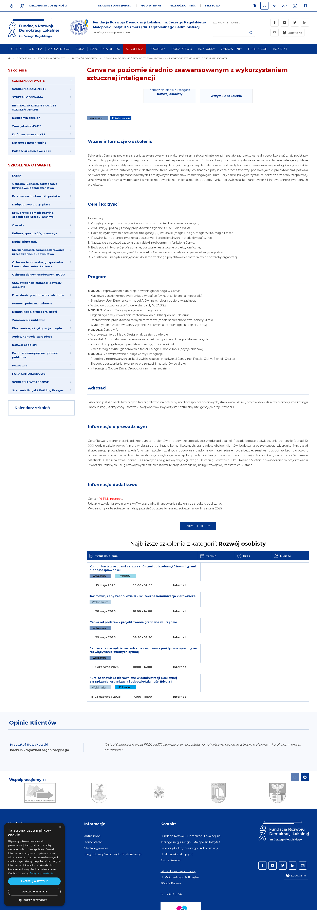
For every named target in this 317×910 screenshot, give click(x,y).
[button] (34, 900)
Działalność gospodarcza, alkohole (38, 295)
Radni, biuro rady (24, 241)
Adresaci (97, 388)
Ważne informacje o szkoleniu (120, 141)
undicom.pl (300, 905)
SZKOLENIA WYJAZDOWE (30, 382)
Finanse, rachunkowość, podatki (36, 196)
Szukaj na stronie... (226, 22)
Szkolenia (17, 70)
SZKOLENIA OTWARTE (30, 165)
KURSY (17, 175)
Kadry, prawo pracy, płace (31, 204)
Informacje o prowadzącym (117, 426)
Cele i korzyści (103, 204)
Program (97, 276)
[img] (137, 28)
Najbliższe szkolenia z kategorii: (198, 543)
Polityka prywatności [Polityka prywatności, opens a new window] (42, 873)
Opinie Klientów (32, 680)
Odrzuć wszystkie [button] (34, 891)
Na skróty (17, 782)
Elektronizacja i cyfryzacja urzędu (37, 328)
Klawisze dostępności (115, 5)
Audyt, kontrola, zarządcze (32, 336)
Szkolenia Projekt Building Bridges (38, 390)
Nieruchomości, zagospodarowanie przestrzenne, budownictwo (38, 252)
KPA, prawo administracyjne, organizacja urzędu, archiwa (33, 214)
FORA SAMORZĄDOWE (28, 373)
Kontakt (168, 782)
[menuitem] (17, 49)
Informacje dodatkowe (112, 484)
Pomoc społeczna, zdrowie (32, 303)
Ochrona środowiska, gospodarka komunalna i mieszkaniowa (37, 264)
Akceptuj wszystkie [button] (34, 881)
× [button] (60, 827)
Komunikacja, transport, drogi (34, 311)
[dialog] (34, 864)
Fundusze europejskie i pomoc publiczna (35, 355)
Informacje (94, 782)
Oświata (18, 225)
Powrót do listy (198, 525)
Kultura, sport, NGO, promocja (34, 233)
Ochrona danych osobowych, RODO (38, 274)
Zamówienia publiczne (28, 320)
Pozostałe (19, 365)
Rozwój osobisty (24, 344)
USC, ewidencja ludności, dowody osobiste (36, 284)
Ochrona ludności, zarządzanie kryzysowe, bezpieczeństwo (34, 185)
